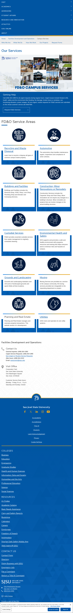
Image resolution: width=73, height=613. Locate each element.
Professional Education (10, 483)
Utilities (44, 316)
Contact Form (7, 555)
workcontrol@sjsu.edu (17, 360)
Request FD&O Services (13, 110)
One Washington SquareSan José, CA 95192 (12, 588)
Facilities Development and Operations (21, 39)
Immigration (6, 537)
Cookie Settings (36, 442)
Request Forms (57, 43)
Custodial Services (13, 233)
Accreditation (36, 422)
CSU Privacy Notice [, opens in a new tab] (55, 606)
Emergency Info (7, 567)
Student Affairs (8, 15)
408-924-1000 (9, 591)
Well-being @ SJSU (9, 545)
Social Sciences (7, 491)
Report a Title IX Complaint (12, 575)
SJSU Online (6, 29)
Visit (3, 2)
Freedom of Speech (9, 533)
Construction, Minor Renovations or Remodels (53, 188)
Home (3, 39)
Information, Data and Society (13, 475)
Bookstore (5, 517)
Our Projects (44, 43)
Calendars (5, 521)
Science (4, 487)
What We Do (17, 43)
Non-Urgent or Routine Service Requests (19, 356)
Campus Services (43, 39)
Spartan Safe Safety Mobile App (14, 541)
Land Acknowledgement (36, 434)
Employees (6, 529)
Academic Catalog (9, 505)
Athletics (5, 24)
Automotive (46, 148)
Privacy (36, 438)
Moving (43, 277)
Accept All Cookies (53, 609)
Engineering (6, 463)
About (4, 33)
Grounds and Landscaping (17, 277)
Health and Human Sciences (13, 471)
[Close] (70, 605)
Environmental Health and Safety (53, 234)
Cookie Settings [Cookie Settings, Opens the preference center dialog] (6, 609)
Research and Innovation (12, 20)
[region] (36, 607)
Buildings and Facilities (16, 186)
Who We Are (5, 43)
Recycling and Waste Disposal (15, 150)
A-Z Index (5, 501)
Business (5, 455)
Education (5, 459)
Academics (6, 7)
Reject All (65, 609)
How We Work (31, 43)
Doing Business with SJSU (12, 563)
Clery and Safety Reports (12, 513)
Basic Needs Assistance (11, 509)
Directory (5, 559)
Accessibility (36, 418)
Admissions (6, 11)
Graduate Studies (8, 467)
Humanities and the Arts (11, 479)
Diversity (36, 430)
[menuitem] (6, 42)
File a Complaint (8, 571)
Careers (4, 525)
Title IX (36, 426)
